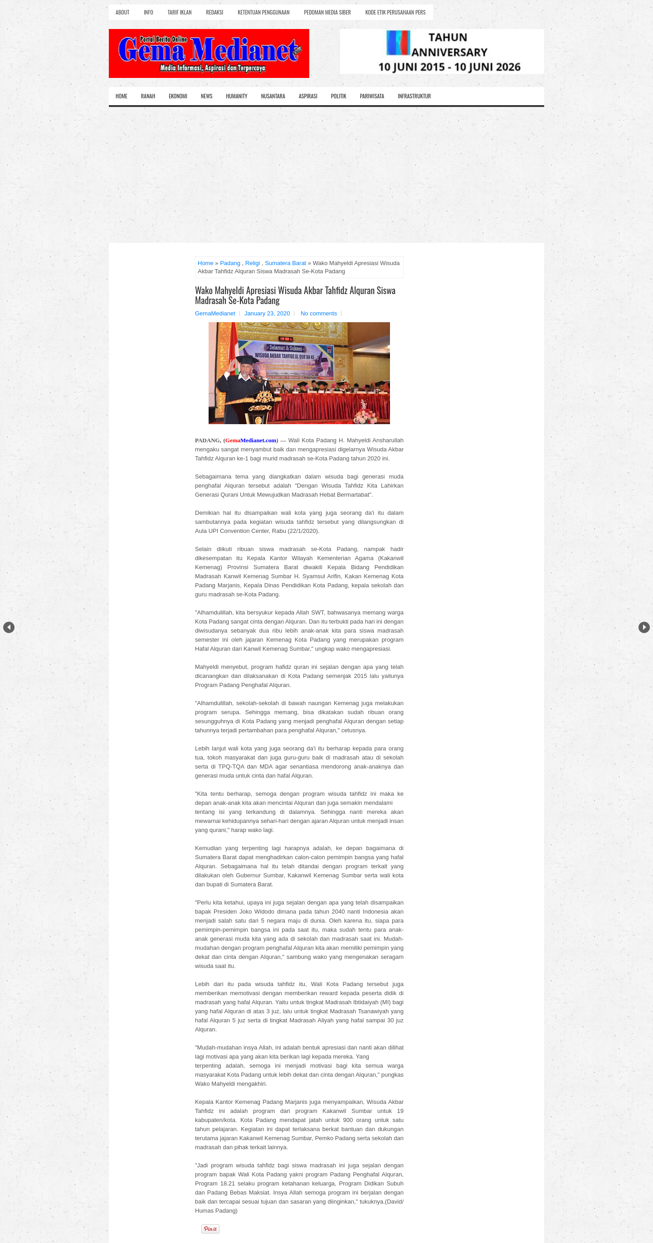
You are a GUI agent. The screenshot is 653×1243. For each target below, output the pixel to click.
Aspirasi (308, 96)
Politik (338, 96)
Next (644, 627)
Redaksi (215, 12)
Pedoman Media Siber (327, 12)
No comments (319, 313)
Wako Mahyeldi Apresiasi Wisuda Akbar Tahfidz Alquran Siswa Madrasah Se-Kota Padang (295, 295)
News (207, 96)
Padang (230, 263)
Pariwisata (372, 96)
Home (121, 96)
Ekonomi (178, 96)
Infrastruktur (414, 96)
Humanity (237, 96)
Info (148, 12)
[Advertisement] (326, 174)
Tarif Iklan (180, 12)
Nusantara (273, 96)
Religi (252, 263)
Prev (9, 627)
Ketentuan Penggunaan (263, 12)
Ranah (148, 96)
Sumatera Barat (285, 263)
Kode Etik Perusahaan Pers (395, 12)
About (122, 12)
